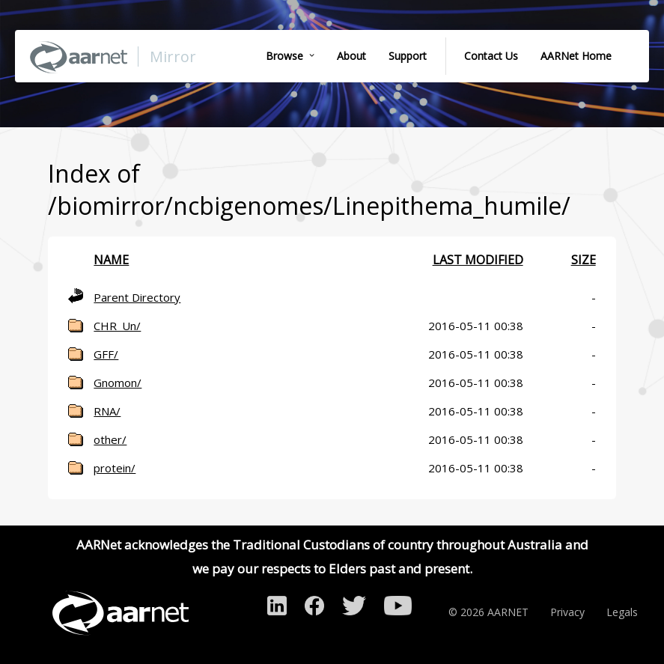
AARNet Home (576, 56)
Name (111, 260)
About (351, 56)
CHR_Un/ (117, 325)
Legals (622, 612)
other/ (110, 439)
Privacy (567, 612)
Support (408, 56)
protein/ (114, 467)
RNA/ (107, 410)
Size (583, 260)
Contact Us (491, 56)
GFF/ (106, 354)
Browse (284, 56)
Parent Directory (137, 297)
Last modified (478, 260)
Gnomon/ (117, 382)
